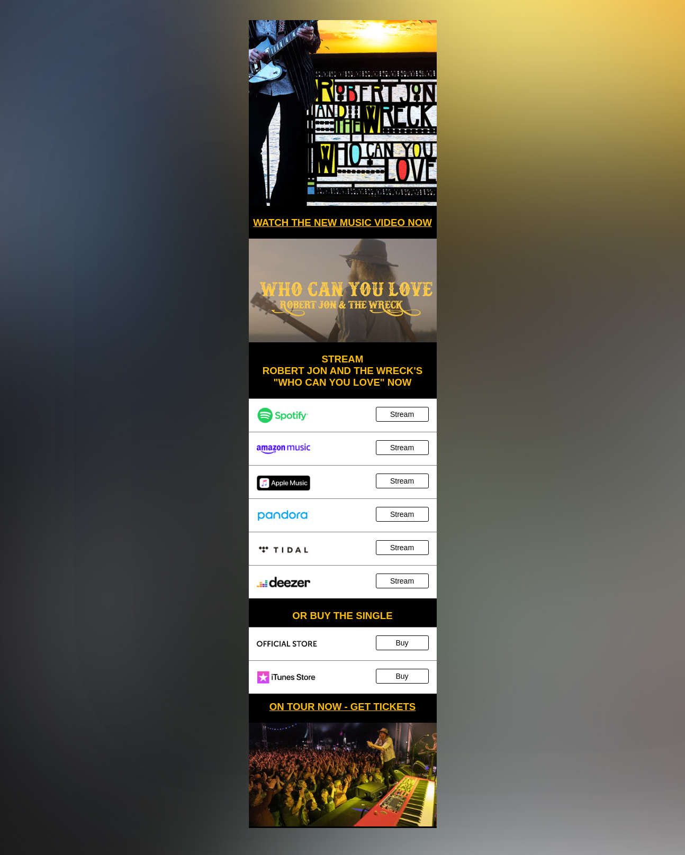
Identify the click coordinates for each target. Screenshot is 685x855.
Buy (401, 643)
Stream (402, 414)
